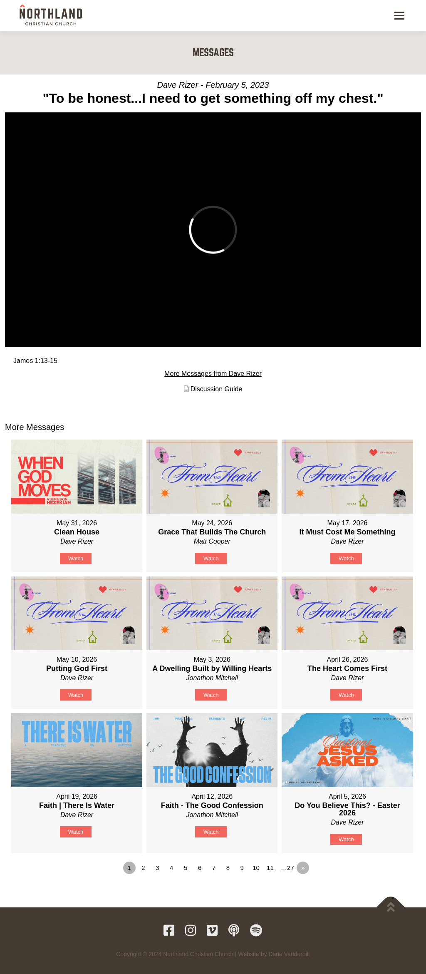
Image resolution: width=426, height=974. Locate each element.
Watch (75, 558)
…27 (287, 867)
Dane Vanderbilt (289, 954)
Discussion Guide (217, 389)
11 (270, 867)
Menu (399, 15)
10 (256, 867)
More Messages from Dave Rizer (213, 373)
